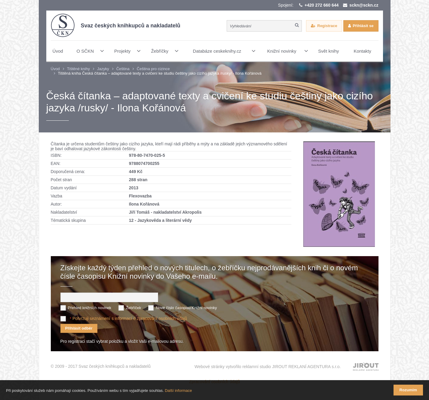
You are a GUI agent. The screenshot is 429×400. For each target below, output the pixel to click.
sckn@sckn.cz (363, 5)
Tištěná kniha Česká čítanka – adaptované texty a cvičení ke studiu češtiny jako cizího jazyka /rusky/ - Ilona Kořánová (160, 73)
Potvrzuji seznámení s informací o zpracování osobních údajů (129, 318)
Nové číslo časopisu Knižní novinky (186, 307)
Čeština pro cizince (153, 69)
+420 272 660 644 (322, 5)
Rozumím (408, 390)
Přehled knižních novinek (90, 307)
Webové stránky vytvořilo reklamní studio (268, 367)
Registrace (327, 25)
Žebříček (133, 307)
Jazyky (103, 69)
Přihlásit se (363, 25)
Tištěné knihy (78, 69)
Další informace (178, 390)
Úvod (55, 69)
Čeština (123, 69)
